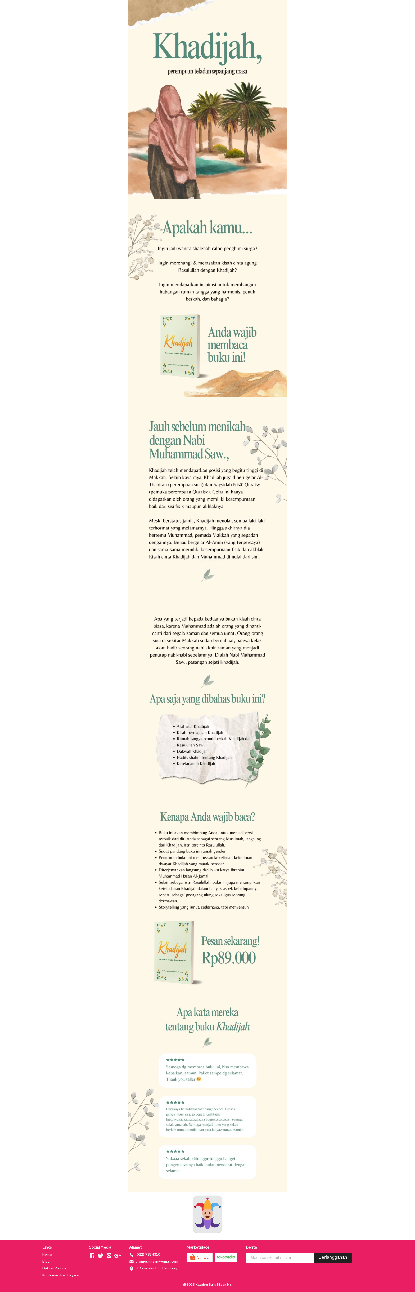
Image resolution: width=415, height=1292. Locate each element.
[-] (92, 1256)
